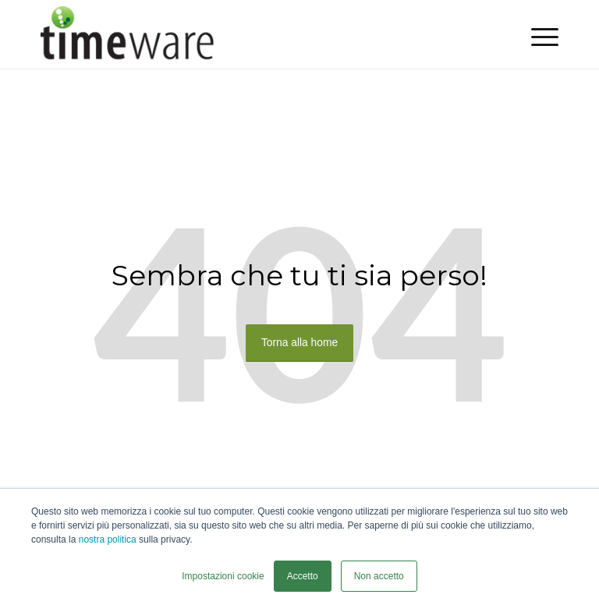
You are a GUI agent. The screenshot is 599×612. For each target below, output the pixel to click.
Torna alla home (299, 344)
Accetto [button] (302, 576)
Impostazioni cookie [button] (223, 576)
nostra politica (107, 539)
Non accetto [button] (379, 576)
